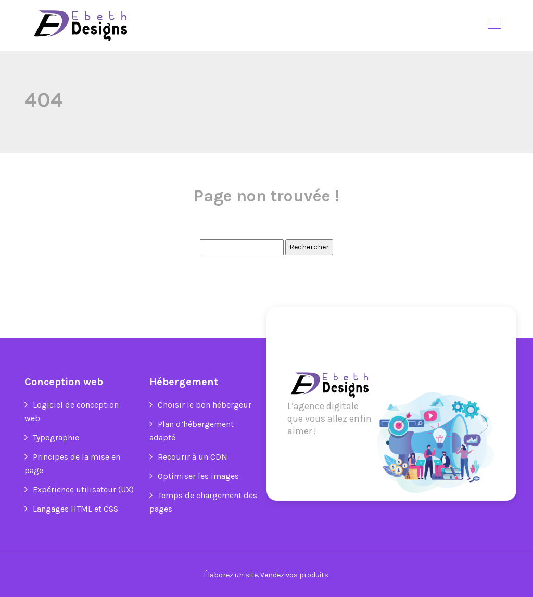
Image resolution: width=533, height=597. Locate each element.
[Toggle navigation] (494, 25)
